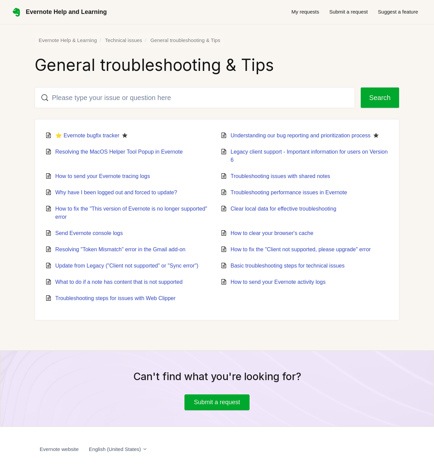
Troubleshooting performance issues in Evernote (289, 192)
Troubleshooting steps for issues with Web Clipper (115, 298)
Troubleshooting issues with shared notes (280, 176)
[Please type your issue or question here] (195, 97)
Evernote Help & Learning (68, 40)
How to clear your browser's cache (272, 233)
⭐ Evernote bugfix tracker (87, 135)
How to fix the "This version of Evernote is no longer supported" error (131, 213)
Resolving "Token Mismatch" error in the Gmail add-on (120, 249)
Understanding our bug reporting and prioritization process (301, 135)
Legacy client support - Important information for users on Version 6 (309, 156)
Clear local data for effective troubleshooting (283, 209)
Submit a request (348, 12)
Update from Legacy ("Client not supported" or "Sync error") (126, 266)
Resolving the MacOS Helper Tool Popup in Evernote (119, 152)
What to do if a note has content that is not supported (118, 282)
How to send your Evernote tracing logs (102, 176)
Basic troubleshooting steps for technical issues (287, 266)
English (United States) (118, 449)
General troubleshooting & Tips (185, 40)
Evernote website (59, 449)
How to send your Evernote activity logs (278, 282)
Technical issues (123, 40)
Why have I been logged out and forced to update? (116, 192)
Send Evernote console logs (89, 233)
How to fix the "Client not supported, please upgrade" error (301, 249)
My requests (305, 12)
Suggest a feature (398, 12)
